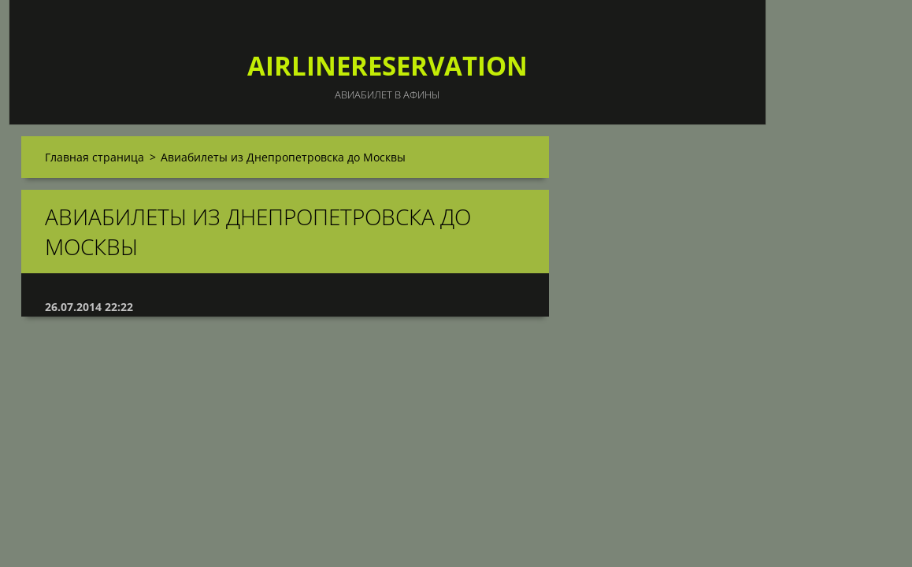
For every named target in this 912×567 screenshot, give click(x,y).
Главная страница (94, 157)
